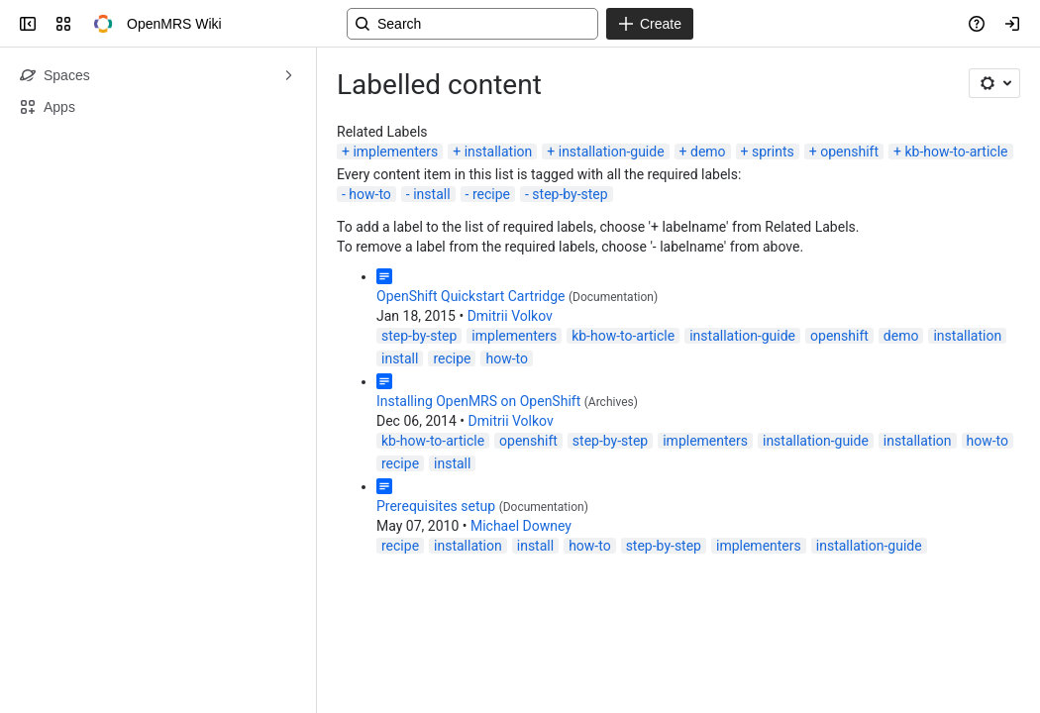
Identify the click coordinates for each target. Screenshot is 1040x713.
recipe (491, 194)
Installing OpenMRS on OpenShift (478, 401)
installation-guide (612, 151)
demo (708, 151)
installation (499, 151)
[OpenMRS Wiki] (103, 24)
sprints (773, 151)
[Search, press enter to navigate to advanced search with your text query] (472, 24)
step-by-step (569, 194)
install (431, 194)
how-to (370, 194)
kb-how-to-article (955, 151)
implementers (395, 151)
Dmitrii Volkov (510, 316)
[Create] (649, 24)
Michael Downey (521, 526)
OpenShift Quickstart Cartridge (470, 296)
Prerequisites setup (435, 506)
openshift (849, 151)
